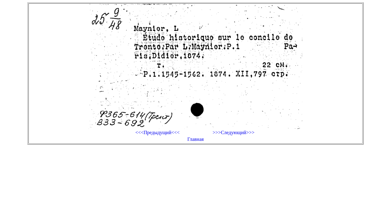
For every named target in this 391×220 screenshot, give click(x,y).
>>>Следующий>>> (233, 132)
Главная (195, 139)
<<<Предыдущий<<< (157, 132)
